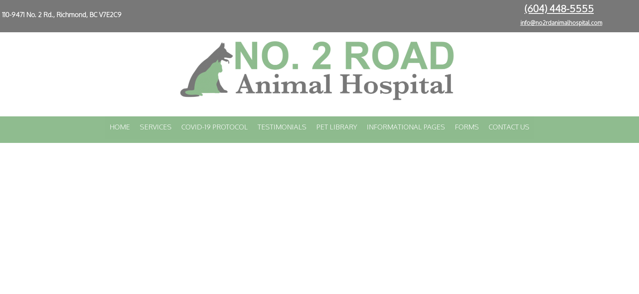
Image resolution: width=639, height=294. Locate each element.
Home (120, 126)
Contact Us (509, 126)
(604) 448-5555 (559, 8)
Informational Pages (406, 126)
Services (156, 126)
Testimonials (282, 126)
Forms (467, 126)
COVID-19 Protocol (214, 126)
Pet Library (336, 126)
